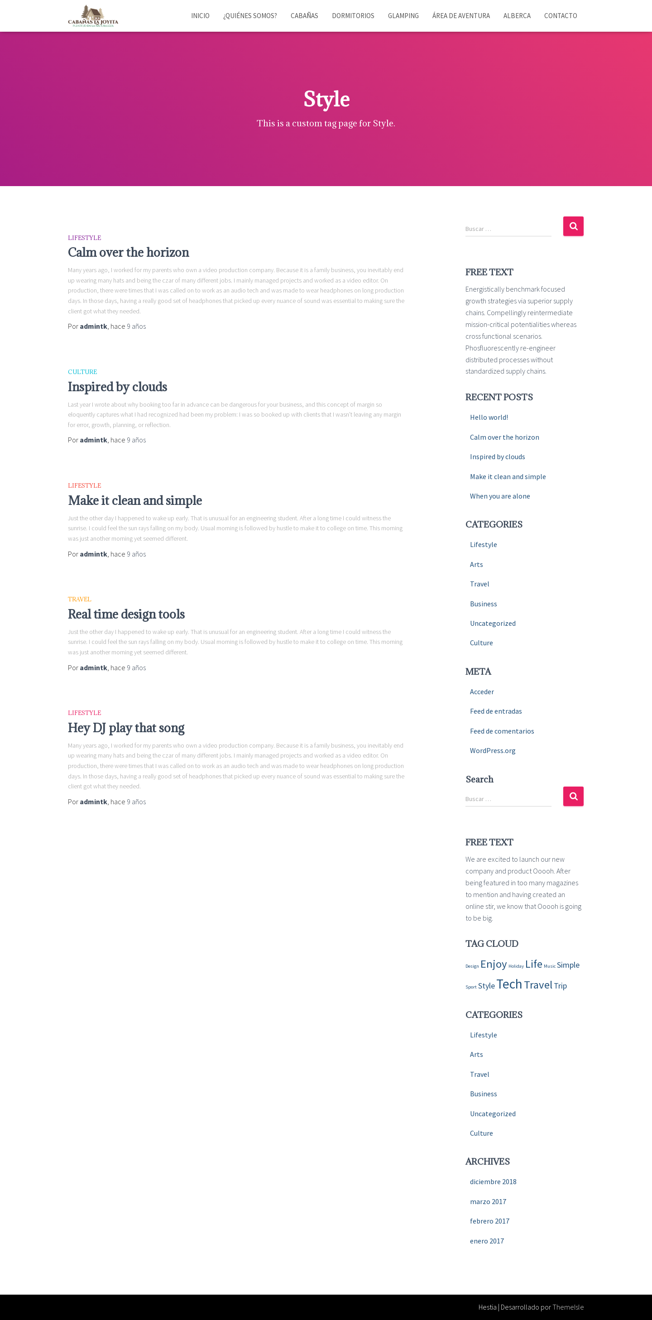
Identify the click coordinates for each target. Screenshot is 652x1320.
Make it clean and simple (135, 500)
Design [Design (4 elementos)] (472, 966)
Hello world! (489, 417)
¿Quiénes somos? (250, 15)
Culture (82, 371)
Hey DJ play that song (126, 727)
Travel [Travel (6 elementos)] (538, 985)
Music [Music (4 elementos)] (550, 966)
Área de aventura (461, 15)
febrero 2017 (489, 1220)
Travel (79, 599)
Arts (476, 564)
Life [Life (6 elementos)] (533, 964)
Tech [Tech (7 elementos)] (509, 983)
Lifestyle (84, 237)
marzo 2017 (488, 1201)
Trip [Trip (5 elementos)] (560, 985)
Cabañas (304, 15)
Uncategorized (493, 623)
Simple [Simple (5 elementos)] (568, 965)
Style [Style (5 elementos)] (486, 985)
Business (483, 603)
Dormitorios (353, 15)
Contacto (560, 15)
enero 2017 (487, 1240)
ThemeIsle (568, 1306)
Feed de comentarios (502, 730)
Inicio (200, 15)
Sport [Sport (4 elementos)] (471, 987)
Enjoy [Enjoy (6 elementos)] (493, 964)
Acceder (482, 691)
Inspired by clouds (117, 386)
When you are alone (500, 495)
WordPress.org (493, 750)
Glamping (403, 15)
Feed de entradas (496, 710)
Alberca (517, 15)
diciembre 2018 (493, 1181)
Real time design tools (126, 614)
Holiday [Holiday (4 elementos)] (516, 966)
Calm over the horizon (128, 252)
